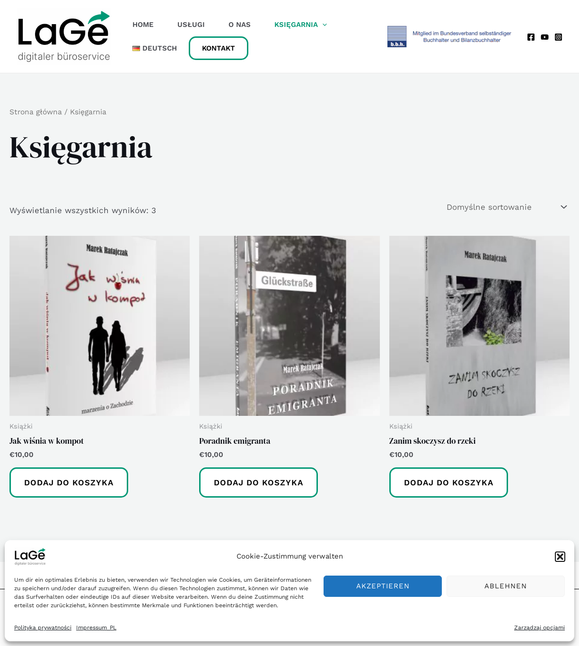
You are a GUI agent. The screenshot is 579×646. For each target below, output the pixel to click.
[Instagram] (558, 37)
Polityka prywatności (42, 627)
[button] (560, 556)
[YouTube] (545, 37)
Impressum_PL (96, 627)
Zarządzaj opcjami (539, 627)
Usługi (191, 24)
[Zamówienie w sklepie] (506, 207)
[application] (322, 24)
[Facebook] (531, 37)
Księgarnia (300, 24)
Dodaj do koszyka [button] (69, 482)
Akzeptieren (383, 586)
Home (143, 24)
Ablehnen (505, 586)
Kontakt (218, 48)
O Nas (239, 24)
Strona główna (35, 111)
